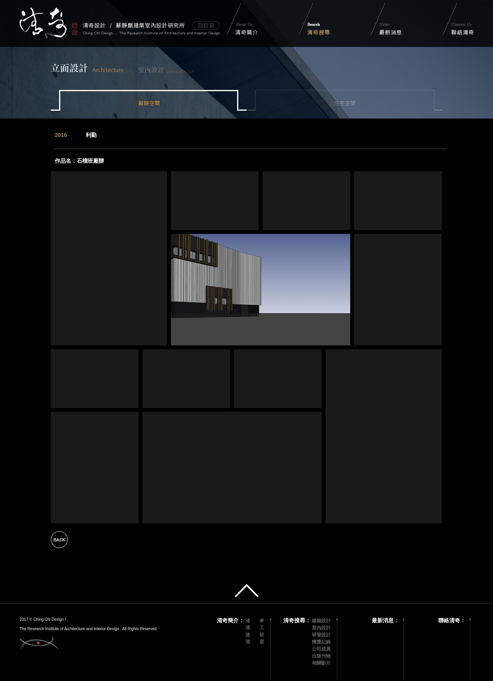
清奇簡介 (228, 620)
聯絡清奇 (449, 620)
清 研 (254, 635)
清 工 (254, 628)
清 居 (254, 642)
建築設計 (321, 621)
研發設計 (321, 635)
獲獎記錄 (321, 642)
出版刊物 (321, 656)
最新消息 (383, 620)
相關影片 (321, 663)
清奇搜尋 (294, 620)
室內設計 (321, 628)
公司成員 (321, 649)
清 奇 (254, 621)
